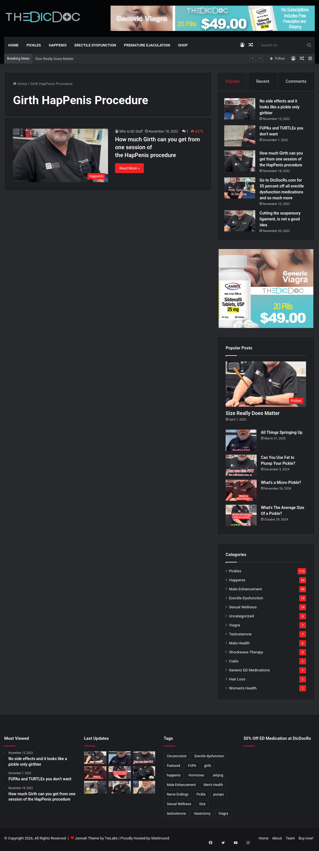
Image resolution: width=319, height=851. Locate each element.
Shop (183, 45)
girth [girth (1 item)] (207, 768)
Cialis (233, 663)
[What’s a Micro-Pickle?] (241, 492)
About (277, 841)
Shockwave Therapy (246, 654)
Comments (296, 81)
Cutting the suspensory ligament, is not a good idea (281, 220)
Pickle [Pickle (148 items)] (200, 797)
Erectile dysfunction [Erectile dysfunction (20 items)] (209, 759)
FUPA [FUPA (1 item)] (192, 768)
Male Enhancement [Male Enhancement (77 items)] (181, 787)
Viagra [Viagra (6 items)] (223, 816)
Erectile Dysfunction (95, 45)
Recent (262, 81)
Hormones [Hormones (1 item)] (196, 778)
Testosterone (240, 636)
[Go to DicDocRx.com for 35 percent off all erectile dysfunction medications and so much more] (241, 189)
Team (290, 841)
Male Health (239, 645)
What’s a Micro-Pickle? (281, 485)
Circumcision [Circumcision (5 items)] (177, 759)
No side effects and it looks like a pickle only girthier (281, 108)
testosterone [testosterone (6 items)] (176, 816)
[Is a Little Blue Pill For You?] (144, 775)
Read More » (129, 168)
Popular (232, 81)
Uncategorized (241, 618)
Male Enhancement (245, 591)
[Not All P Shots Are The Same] (95, 789)
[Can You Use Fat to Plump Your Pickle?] (241, 467)
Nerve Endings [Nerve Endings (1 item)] (178, 797)
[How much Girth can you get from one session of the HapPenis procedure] (60, 155)
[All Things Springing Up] (241, 442)
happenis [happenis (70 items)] (174, 778)
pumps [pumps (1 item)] (219, 797)
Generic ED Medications (249, 672)
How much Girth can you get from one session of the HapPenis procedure (282, 160)
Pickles (34, 45)
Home (13, 45)
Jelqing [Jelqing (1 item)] (217, 778)
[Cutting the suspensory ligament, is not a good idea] (241, 222)
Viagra (234, 627)
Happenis (58, 45)
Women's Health (243, 690)
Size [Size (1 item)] (202, 806)
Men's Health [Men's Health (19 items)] (213, 787)
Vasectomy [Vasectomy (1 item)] (202, 816)
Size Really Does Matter (54, 59)
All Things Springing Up (281, 435)
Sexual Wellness (243, 609)
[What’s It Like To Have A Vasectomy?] (120, 789)
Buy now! (306, 841)
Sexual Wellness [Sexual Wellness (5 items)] (179, 806)
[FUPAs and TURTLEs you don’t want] (241, 137)
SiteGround (160, 841)
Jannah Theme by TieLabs (96, 841)
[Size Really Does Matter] (266, 387)
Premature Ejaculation (147, 45)
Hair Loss (237, 681)
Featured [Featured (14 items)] (173, 768)
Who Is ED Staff (131, 131)
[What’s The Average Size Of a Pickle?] (241, 517)
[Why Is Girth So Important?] (144, 789)
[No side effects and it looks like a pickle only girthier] (241, 110)
